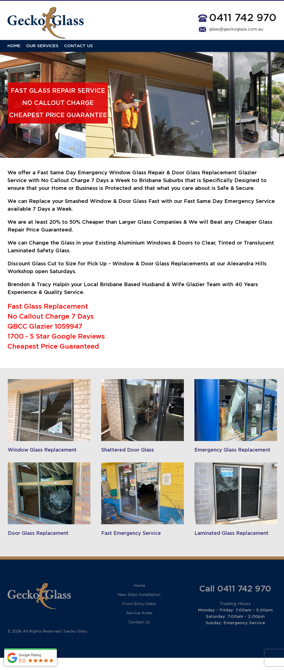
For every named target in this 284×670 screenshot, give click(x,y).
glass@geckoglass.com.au (236, 29)
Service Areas (139, 625)
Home (14, 51)
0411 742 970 (243, 18)
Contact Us (78, 51)
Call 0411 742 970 (235, 601)
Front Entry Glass (139, 616)
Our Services (42, 51)
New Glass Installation (139, 607)
